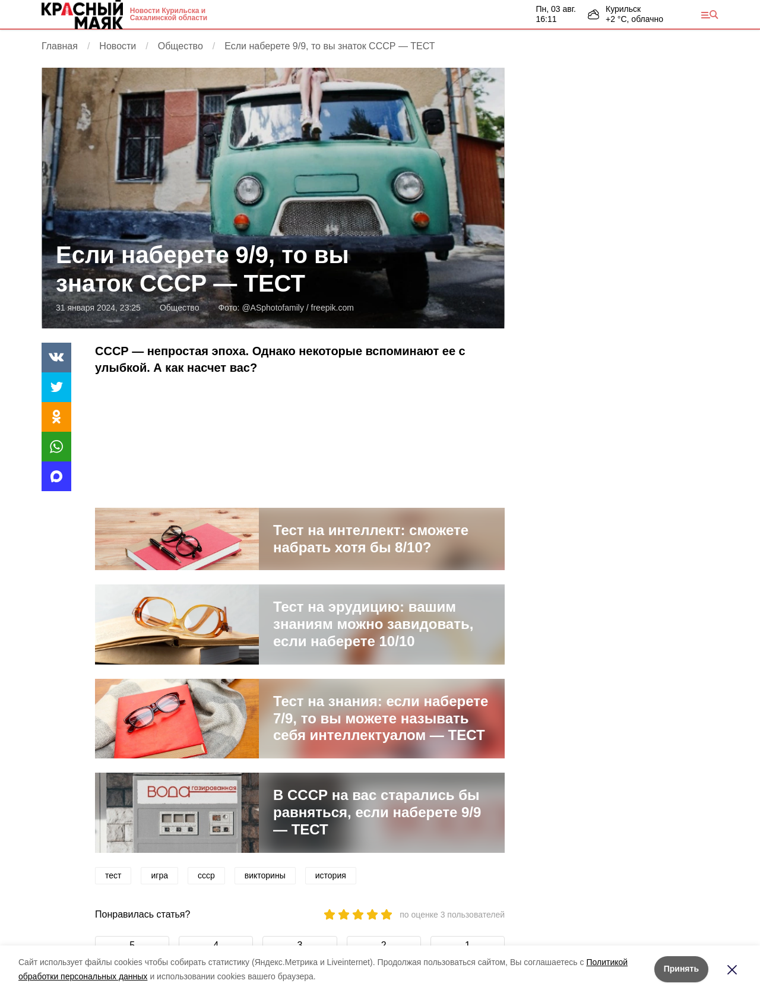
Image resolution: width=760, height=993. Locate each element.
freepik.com (332, 307)
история (330, 875)
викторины (265, 875)
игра (159, 875)
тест (113, 875)
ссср (206, 875)
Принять (681, 968)
